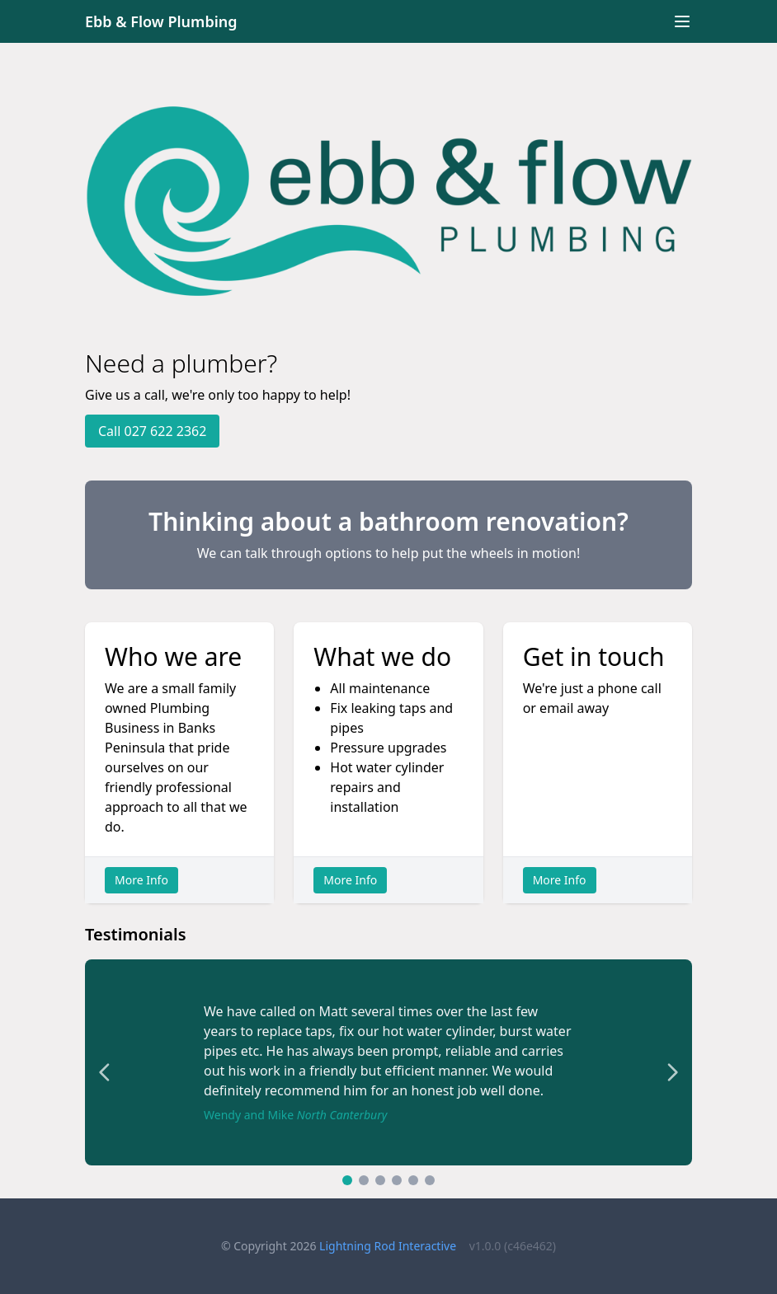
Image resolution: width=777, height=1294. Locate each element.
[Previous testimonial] (105, 1072)
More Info (141, 880)
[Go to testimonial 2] (364, 1180)
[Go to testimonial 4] (397, 1180)
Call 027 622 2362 (152, 431)
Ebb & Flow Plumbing (161, 21)
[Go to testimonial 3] (380, 1180)
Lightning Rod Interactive (387, 1246)
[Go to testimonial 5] (413, 1180)
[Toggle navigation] (682, 21)
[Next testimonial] (672, 1072)
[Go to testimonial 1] (347, 1180)
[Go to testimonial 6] (430, 1180)
